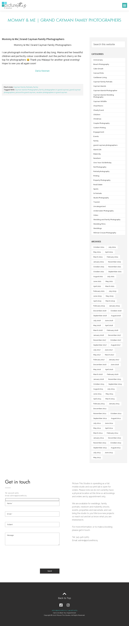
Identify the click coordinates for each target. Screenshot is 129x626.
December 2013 (114, 438)
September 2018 (100, 316)
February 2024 (112, 257)
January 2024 (98, 262)
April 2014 (109, 428)
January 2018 (98, 335)
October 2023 (98, 267)
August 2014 (116, 418)
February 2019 (99, 306)
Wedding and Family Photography (106, 219)
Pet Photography (99, 167)
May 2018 (97, 325)
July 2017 (97, 350)
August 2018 (116, 316)
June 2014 (109, 423)
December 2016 (99, 364)
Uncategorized (99, 206)
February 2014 (112, 433)
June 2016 (115, 364)
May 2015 (109, 394)
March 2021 (109, 286)
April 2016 (109, 369)
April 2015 (97, 399)
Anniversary (98, 60)
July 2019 (112, 291)
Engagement (98, 132)
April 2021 (97, 286)
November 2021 (114, 267)
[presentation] (24, 559)
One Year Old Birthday (102, 163)
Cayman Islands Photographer (105, 90)
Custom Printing (99, 128)
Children (96, 115)
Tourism (96, 202)
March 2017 (109, 355)
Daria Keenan (42, 70)
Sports (95, 189)
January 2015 (114, 404)
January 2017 (114, 360)
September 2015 (115, 384)
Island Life (97, 150)
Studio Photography (101, 198)
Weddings (97, 228)
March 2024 (98, 257)
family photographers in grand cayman (54, 90)
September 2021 (115, 272)
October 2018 (116, 311)
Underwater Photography (103, 211)
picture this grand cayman (25, 92)
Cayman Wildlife (100, 101)
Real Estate (97, 185)
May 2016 (97, 369)
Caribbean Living (100, 77)
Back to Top (64, 598)
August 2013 (115, 448)
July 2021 (110, 276)
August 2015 (98, 389)
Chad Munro (98, 106)
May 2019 (109, 296)
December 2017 (114, 335)
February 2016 (112, 374)
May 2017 (97, 355)
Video (95, 215)
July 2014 (97, 423)
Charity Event (98, 110)
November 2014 (99, 413)
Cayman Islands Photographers (27, 90)
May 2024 (97, 252)
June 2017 (109, 350)
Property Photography (101, 180)
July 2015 (111, 389)
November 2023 (114, 262)
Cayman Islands (99, 86)
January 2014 (98, 438)
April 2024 (109, 252)
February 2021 (99, 291)
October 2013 (115, 443)
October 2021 (98, 272)
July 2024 (112, 247)
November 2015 (114, 379)
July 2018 (97, 320)
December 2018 (99, 311)
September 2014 (100, 418)
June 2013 (109, 453)
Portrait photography (101, 171)
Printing (96, 176)
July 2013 (97, 453)
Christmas (97, 119)
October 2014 (115, 413)
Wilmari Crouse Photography (104, 233)
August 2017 (115, 345)
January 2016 (98, 379)
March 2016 (98, 374)
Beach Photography (101, 64)
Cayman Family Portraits (23, 87)
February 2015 (99, 404)
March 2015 (110, 399)
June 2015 (97, 394)
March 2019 (110, 301)
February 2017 (99, 360)
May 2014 (97, 428)
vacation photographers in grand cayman (51, 92)
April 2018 (109, 325)
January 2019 (114, 306)
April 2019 (97, 301)
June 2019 (97, 296)
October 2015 (98, 384)
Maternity (97, 154)
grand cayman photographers (105, 145)
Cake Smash (98, 69)
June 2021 (97, 281)
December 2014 (99, 409)
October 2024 (98, 247)
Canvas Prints (98, 73)
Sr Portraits (97, 193)
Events (96, 136)
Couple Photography (101, 123)
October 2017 (115, 340)
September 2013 (100, 448)
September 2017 (100, 345)
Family (35, 87)
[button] (124, 5)
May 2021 (109, 281)
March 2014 (98, 433)
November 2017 (99, 340)
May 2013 (97, 457)
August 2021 (98, 276)
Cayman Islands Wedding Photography (103, 96)
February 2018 (112, 330)
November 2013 (99, 443)
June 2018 (109, 320)
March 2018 (98, 330)
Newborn (97, 158)
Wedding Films (99, 224)
